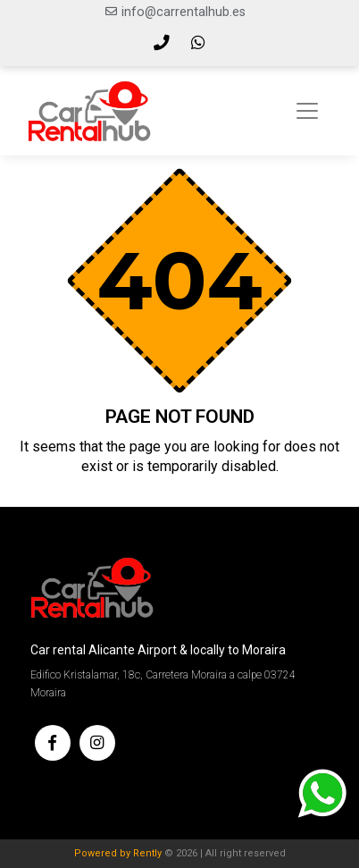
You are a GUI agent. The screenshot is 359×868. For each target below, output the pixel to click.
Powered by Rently (118, 853)
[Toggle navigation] (307, 111)
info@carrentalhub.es (183, 12)
